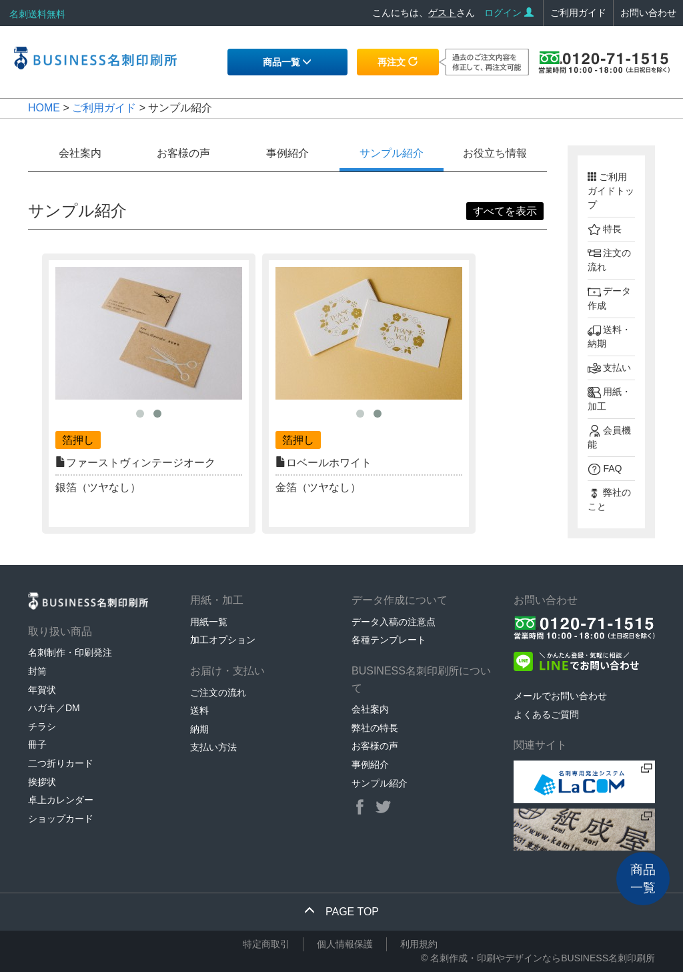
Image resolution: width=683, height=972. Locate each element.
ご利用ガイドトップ (611, 190)
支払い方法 (213, 747)
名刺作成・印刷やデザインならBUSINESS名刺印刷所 (542, 958)
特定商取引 (266, 944)
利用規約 (419, 944)
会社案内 (80, 153)
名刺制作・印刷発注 (70, 652)
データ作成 (610, 298)
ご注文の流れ (218, 692)
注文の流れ (610, 259)
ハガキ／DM (54, 707)
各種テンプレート (389, 639)
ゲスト (442, 12)
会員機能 (610, 437)
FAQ (605, 469)
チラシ (42, 726)
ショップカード (60, 818)
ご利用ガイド (578, 12)
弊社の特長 (375, 727)
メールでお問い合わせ (560, 695)
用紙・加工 (610, 399)
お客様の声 (183, 153)
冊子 (37, 744)
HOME (44, 107)
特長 (605, 229)
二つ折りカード (60, 763)
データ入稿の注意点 (394, 621)
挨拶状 (42, 782)
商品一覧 (287, 62)
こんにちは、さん (423, 12)
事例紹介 (287, 153)
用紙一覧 (208, 621)
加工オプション (222, 639)
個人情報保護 (345, 944)
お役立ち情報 (495, 153)
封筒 (37, 671)
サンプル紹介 (392, 153)
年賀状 (42, 689)
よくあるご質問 (546, 714)
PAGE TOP (341, 911)
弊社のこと (610, 499)
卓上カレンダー (60, 800)
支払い (610, 368)
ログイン (509, 12)
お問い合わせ (648, 12)
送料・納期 (610, 336)
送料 (199, 710)
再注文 (398, 62)
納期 (199, 729)
